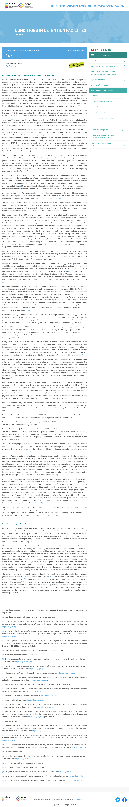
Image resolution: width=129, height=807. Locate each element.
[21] (41, 503)
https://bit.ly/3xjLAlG (36, 691)
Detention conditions (100, 107)
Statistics (94, 61)
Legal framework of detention (103, 101)
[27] (3, 776)
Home (52, 6)
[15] (64, 398)
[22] (58, 515)
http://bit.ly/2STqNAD (48, 696)
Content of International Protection (101, 144)
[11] (3, 282)
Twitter (117, 799)
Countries (60, 6)
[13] (3, 689)
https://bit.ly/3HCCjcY (9, 627)
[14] (3, 696)
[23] (3, 756)
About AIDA (119, 6)
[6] (21, 186)
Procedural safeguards (100, 130)
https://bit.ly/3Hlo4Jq (9, 740)
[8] (60, 198)
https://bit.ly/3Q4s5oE (67, 673)
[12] (28, 310)
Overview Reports (105, 6)
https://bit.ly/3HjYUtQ (36, 717)
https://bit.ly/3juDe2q (43, 707)
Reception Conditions (99, 85)
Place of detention (101, 112)
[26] (3, 772)
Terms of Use (79, 800)
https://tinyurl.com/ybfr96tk (25, 662)
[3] (12, 120)
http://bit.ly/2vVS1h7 (76, 776)
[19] (3, 725)
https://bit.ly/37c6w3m (35, 700)
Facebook (124, 799)
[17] (72, 463)
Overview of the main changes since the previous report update (104, 72)
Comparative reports (76, 6)
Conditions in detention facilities (105, 118)
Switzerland (103, 49)
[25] (16, 567)
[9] (3, 666)
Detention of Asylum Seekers (102, 90)
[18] (56, 474)
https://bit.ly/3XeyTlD (39, 731)
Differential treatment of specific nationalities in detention (103, 136)
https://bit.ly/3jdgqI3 (36, 669)
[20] (3, 735)
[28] (3, 780)
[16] (3, 704)
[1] (3, 610)
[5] (35, 180)
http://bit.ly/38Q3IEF (65, 772)
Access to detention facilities (104, 124)
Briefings (92, 6)
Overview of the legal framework (104, 66)
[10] (69, 271)
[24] (31, 559)
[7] (83, 189)
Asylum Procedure (98, 79)
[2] (79, 106)
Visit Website (10, 66)
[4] (34, 171)
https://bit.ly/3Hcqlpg (22, 759)
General (95, 95)
